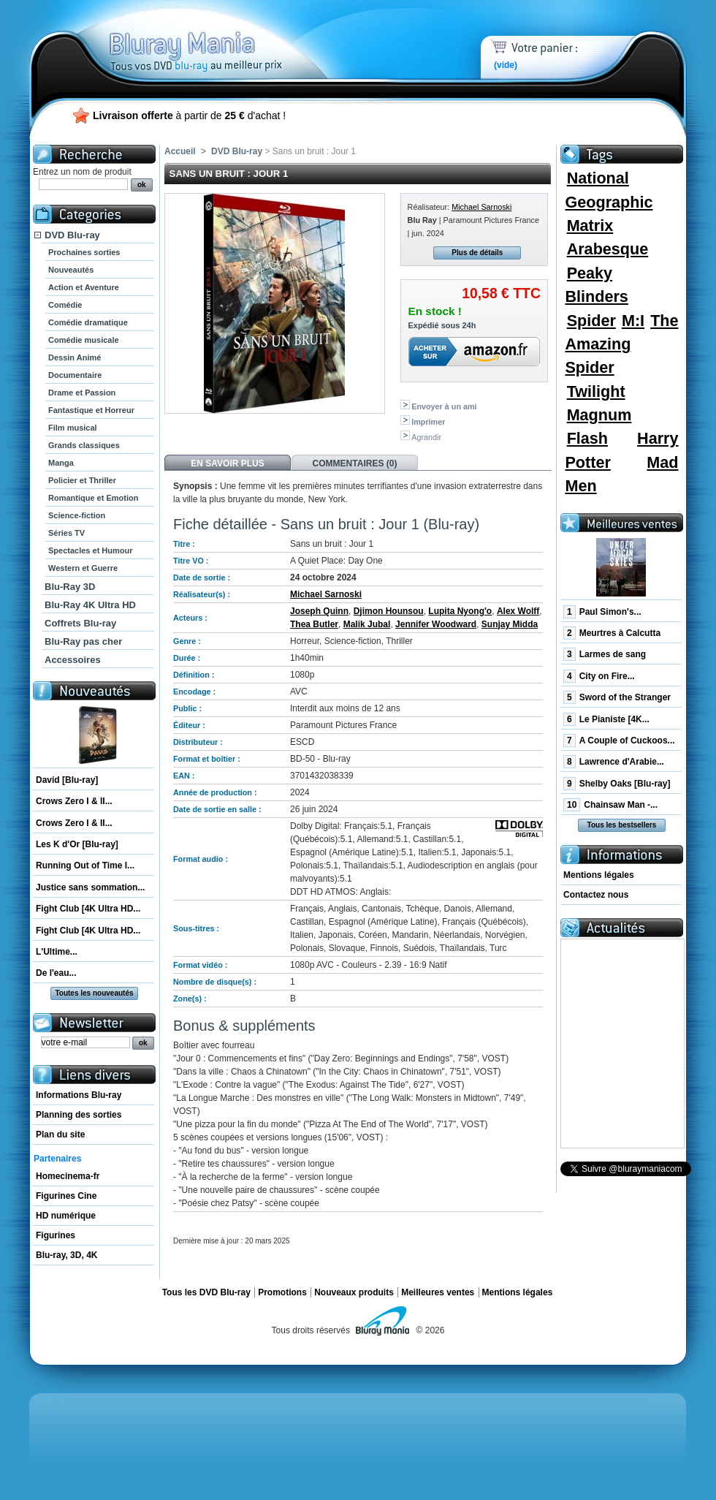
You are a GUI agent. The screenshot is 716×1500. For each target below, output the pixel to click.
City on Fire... (599, 676)
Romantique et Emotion (93, 497)
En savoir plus (227, 463)
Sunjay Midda (509, 624)
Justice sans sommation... (90, 887)
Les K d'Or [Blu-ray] (77, 844)
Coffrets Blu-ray (80, 623)
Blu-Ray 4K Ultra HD (90, 604)
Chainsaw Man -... (610, 804)
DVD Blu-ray (72, 235)
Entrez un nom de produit (82, 172)
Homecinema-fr (67, 1176)
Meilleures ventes (437, 1292)
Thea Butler (314, 624)
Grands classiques (84, 445)
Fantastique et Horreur (91, 410)
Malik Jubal (367, 624)
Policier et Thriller (82, 480)
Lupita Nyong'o (460, 611)
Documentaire (75, 375)
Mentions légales (598, 875)
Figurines (55, 1235)
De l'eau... (56, 973)
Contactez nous (595, 895)
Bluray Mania (223, 36)
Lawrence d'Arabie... (613, 761)
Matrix (590, 225)
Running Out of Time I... (85, 865)
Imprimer (428, 421)
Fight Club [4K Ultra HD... (88, 909)
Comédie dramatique (88, 322)
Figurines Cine (66, 1196)
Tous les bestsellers (622, 825)
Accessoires (73, 659)
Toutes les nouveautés (94, 993)
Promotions (282, 1292)
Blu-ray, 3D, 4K (66, 1255)
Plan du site (60, 1134)
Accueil (180, 151)
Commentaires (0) (355, 463)
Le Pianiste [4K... (606, 719)
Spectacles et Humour (90, 550)
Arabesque (608, 249)
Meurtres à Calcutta (611, 633)
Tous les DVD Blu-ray (206, 1292)
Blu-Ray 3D (70, 586)
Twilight (596, 391)
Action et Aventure (83, 287)
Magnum (599, 415)
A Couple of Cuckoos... (619, 740)
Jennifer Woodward (435, 624)
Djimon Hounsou (389, 611)
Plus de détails (477, 253)
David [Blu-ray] (67, 780)
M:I (633, 320)
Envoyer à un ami (443, 406)
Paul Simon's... (602, 611)
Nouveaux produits (354, 1292)
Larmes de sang (604, 654)
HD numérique (66, 1216)
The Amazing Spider (621, 344)
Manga (61, 462)
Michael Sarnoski (481, 206)
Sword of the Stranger (617, 697)
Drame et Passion (81, 392)
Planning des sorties (78, 1115)
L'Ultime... (56, 952)
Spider (591, 320)
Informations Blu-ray (78, 1095)
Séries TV (66, 533)
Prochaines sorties (84, 252)
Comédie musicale (83, 340)
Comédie (65, 304)
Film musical (72, 427)
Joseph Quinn (319, 611)
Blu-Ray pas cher (83, 641)
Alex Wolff (518, 611)
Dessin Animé (74, 357)
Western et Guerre (83, 568)
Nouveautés (71, 269)
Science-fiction (76, 515)
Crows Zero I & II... (74, 801)
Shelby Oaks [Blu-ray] (616, 783)
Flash (587, 438)
